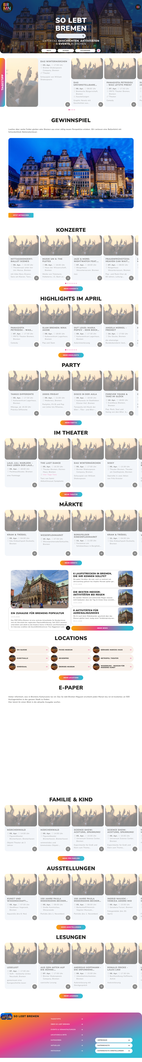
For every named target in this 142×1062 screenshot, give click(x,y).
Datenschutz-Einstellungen (111, 1058)
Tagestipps (56, 1026)
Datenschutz (104, 1052)
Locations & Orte (59, 1042)
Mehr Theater (71, 497)
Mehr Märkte (71, 566)
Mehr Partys (71, 424)
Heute (49, 50)
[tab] (69, 109)
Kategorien (56, 1047)
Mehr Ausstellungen (71, 933)
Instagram (55, 1058)
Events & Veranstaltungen (63, 1037)
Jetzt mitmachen (21, 215)
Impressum (102, 1047)
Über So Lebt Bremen (60, 1031)
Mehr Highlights (71, 355)
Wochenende (85, 50)
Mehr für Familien (71, 863)
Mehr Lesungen (71, 1003)
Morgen (66, 50)
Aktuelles (55, 1052)
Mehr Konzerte (71, 289)
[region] (71, 84)
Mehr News (102, 632)
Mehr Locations (71, 681)
